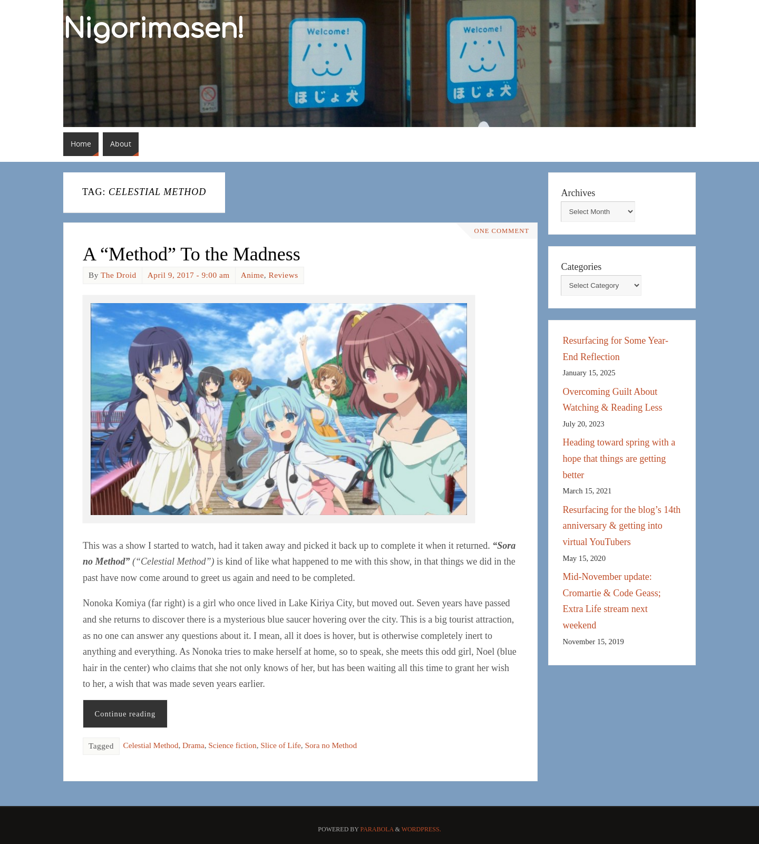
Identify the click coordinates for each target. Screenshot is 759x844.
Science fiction (232, 745)
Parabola (377, 829)
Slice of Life (280, 745)
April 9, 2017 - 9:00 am (189, 274)
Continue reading (125, 714)
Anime (252, 274)
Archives (578, 193)
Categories (581, 266)
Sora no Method (331, 745)
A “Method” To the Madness (191, 254)
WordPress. (421, 829)
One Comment (501, 231)
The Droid (119, 274)
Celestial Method (150, 745)
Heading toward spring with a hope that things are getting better (618, 458)
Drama (193, 745)
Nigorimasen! (154, 29)
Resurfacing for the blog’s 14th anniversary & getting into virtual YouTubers (621, 526)
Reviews (283, 274)
